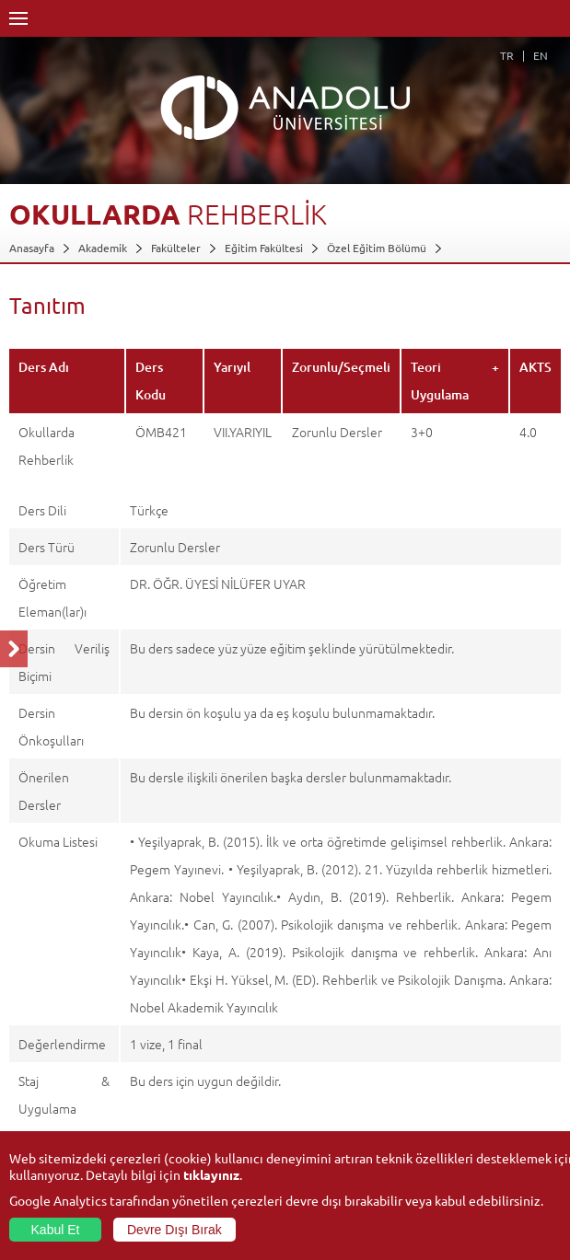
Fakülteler (176, 247)
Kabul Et (55, 1229)
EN (540, 55)
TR (507, 55)
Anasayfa (31, 247)
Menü (18, 18)
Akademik (102, 247)
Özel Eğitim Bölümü (376, 247)
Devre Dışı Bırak (174, 1229)
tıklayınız (211, 1174)
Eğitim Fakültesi (264, 247)
